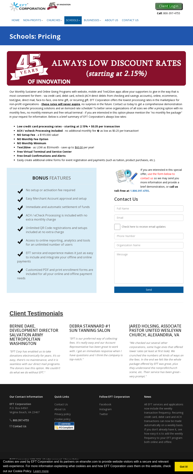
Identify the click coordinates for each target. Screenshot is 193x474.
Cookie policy (62, 419)
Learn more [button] (41, 471)
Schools (73, 20)
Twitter (103, 414)
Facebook (105, 404)
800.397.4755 (21, 420)
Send (149, 289)
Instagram (105, 409)
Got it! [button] (184, 466)
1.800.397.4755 (139, 190)
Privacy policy (62, 414)
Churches (54, 20)
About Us (111, 20)
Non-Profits (33, 20)
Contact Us (130, 20)
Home (15, 20)
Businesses (92, 20)
